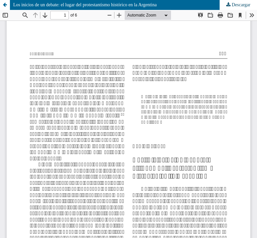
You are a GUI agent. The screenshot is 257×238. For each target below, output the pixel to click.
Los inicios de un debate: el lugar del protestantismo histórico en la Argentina (85, 4)
